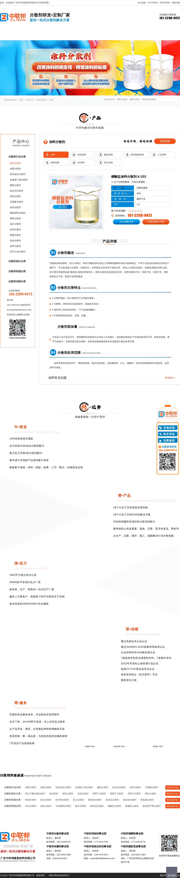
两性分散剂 (150, 793)
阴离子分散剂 (99, 793)
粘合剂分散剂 (16, 191)
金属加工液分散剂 (19, 180)
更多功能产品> (173, 800)
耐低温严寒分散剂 (151, 806)
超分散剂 (53, 793)
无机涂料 (81, 155)
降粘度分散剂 (94, 800)
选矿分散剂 (15, 224)
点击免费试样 (126, 221)
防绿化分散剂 (112, 800)
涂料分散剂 (41, 100)
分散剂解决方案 (156, 221)
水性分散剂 (30, 806)
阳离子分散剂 (116, 793)
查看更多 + (170, 378)
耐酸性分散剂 (114, 806)
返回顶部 (172, 875)
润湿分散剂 (30, 800)
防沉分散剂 (45, 800)
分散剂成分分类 (17, 261)
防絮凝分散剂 (147, 800)
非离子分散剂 (134, 793)
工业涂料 (161, 155)
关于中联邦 (153, 3)
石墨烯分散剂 (16, 202)
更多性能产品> (173, 806)
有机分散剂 (67, 793)
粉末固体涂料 (137, 155)
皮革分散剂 (15, 246)
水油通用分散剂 (63, 806)
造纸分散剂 (15, 207)
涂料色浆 (55, 162)
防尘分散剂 (78, 800)
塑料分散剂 (15, 218)
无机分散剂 (82, 793)
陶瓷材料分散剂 (17, 213)
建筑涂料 (108, 155)
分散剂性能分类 (17, 271)
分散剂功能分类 (17, 281)
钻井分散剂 (15, 229)
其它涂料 (108, 162)
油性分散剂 (45, 806)
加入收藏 (141, 3)
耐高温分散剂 (97, 806)
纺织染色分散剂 (17, 174)
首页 (21, 100)
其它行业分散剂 (17, 251)
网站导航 (176, 3)
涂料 (51, 100)
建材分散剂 (15, 185)
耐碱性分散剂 (132, 806)
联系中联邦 (165, 3)
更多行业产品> (173, 787)
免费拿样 (165, 141)
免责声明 (164, 875)
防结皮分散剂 (129, 800)
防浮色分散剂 (62, 800)
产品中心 (30, 100)
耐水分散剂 (80, 806)
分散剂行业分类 (17, 156)
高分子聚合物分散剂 (35, 793)
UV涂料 (81, 162)
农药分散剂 (15, 196)
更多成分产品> (173, 794)
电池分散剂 (15, 240)
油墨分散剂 (15, 168)
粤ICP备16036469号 (58, 875)
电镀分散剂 (15, 235)
